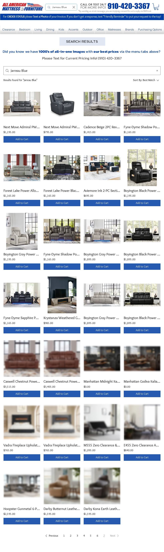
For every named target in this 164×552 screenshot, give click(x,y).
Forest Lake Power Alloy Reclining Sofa (22, 190)
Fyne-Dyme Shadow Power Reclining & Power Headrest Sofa (142, 127)
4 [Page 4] (84, 535)
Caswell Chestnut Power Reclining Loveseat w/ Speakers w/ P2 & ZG (62, 381)
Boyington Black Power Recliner (142, 190)
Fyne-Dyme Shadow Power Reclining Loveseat (62, 254)
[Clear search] (74, 7)
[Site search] (81, 70)
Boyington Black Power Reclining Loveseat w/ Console (142, 254)
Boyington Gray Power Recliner (22, 254)
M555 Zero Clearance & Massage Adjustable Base (102, 445)
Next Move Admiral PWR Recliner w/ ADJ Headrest (62, 127)
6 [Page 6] (97, 535)
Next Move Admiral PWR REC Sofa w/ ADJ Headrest (22, 127)
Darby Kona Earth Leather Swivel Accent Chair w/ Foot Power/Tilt (102, 509)
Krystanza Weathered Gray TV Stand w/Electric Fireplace (62, 318)
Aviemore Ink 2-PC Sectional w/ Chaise (102, 190)
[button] (156, 6)
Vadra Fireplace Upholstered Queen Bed (22, 445)
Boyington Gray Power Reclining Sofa (102, 318)
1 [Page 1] (64, 535)
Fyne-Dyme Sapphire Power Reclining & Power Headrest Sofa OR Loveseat (22, 318)
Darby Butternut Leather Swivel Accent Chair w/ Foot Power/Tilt (62, 509)
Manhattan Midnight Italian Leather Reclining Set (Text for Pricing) (102, 381)
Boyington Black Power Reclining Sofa (142, 318)
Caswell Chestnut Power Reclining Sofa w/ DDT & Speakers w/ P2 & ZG (22, 381)
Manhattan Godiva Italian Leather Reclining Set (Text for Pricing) (142, 381)
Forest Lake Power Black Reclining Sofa (62, 190)
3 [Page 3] (77, 535)
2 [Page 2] (70, 535)
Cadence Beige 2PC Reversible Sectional (102, 127)
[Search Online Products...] (61, 7)
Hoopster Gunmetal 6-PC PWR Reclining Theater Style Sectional (22, 509)
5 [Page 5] (91, 535)
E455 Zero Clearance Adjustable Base (142, 445)
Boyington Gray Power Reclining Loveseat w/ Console (102, 254)
